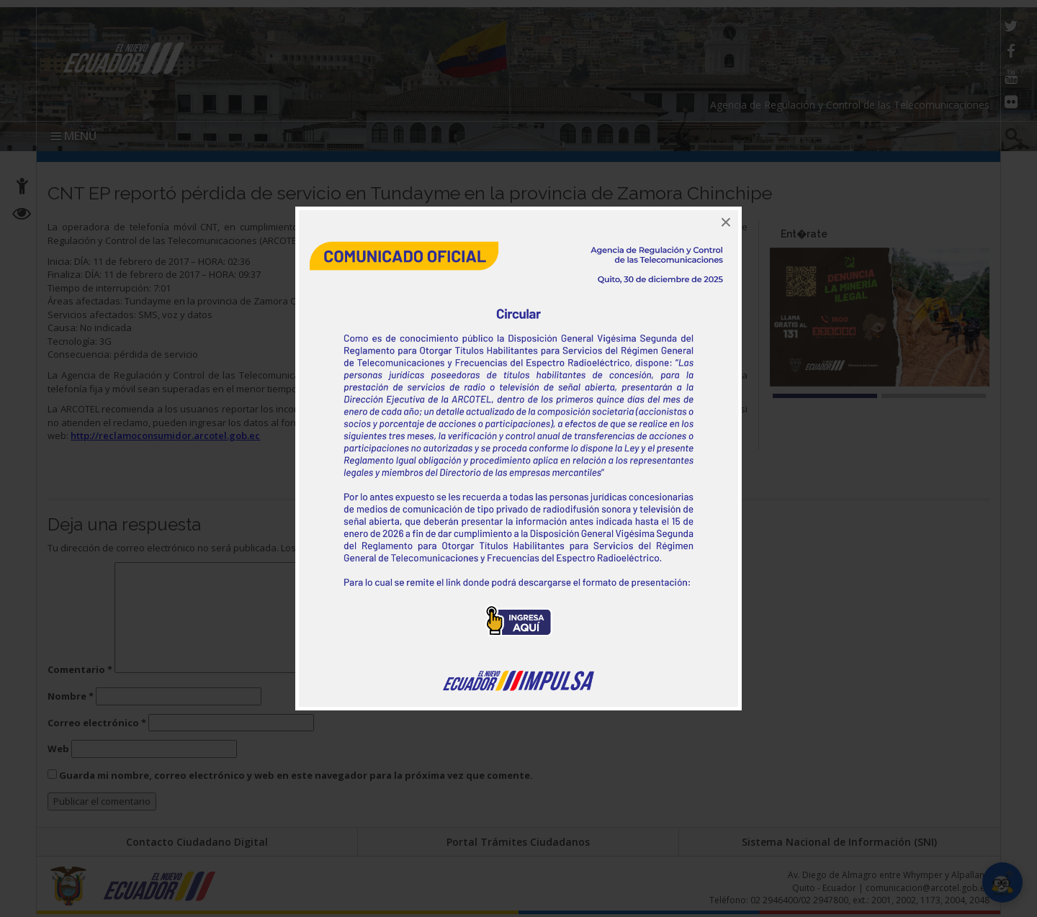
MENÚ (73, 136)
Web (58, 748)
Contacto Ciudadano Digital (197, 842)
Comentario (80, 669)
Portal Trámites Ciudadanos (518, 842)
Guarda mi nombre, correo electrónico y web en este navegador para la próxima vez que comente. (296, 775)
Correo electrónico (97, 722)
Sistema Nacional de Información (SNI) (839, 842)
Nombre (71, 696)
